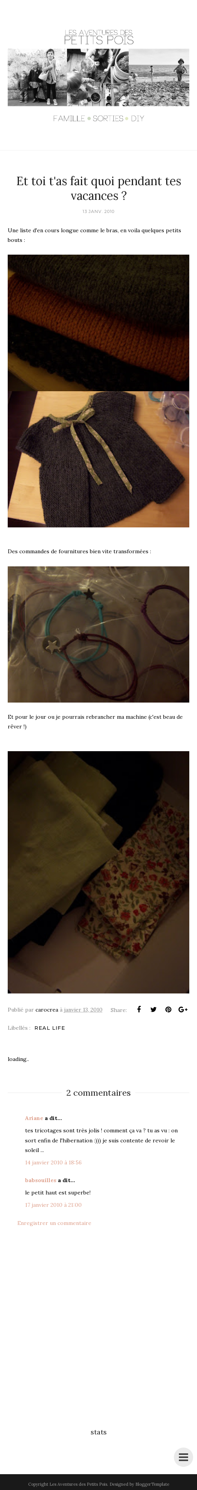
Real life (49, 1028)
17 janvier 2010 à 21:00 (53, 1204)
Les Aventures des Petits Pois (78, 1484)
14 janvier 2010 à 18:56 (53, 1162)
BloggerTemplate (152, 1484)
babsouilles (40, 1180)
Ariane (34, 1118)
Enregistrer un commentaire (54, 1223)
